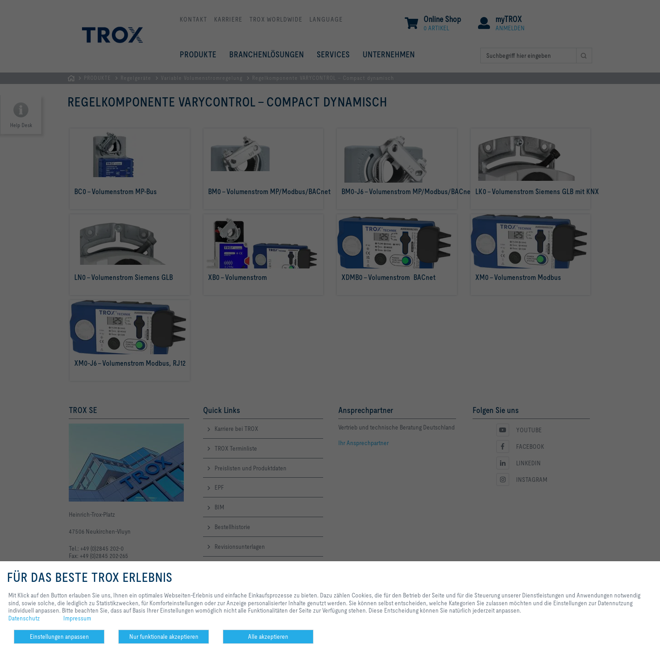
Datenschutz (24, 618)
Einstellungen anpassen (59, 636)
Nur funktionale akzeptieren (163, 636)
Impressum (77, 618)
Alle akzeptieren (268, 636)
